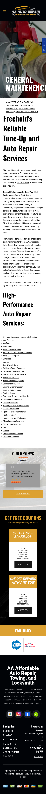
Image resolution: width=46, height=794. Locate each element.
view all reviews (23, 493)
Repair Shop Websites (31, 771)
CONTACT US (10, 748)
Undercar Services (11, 437)
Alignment (7, 346)
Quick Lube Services (12, 424)
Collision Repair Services (14, 368)
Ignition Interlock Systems (14, 412)
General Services (10, 402)
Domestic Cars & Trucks (13, 371)
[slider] (23, 457)
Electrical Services (11, 377)
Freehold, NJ (25, 471)
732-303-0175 (23, 183)
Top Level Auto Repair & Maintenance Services (20, 108)
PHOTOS (7, 735)
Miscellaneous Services (13, 421)
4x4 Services (8, 340)
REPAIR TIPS (9, 743)
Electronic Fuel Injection (13, 380)
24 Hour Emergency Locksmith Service (20, 337)
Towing (6, 430)
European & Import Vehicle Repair (17, 396)
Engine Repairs (9, 393)
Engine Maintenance (12, 390)
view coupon (23, 564)
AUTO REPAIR (10, 739)
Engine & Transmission (13, 387)
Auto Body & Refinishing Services (17, 352)
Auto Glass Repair (11, 356)
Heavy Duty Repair (11, 409)
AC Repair (7, 343)
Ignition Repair (9, 415)
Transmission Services (13, 434)
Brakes (6, 362)
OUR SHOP (8, 731)
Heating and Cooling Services (16, 405)
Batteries (7, 359)
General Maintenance (12, 399)
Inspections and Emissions (14, 418)
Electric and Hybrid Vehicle (14, 374)
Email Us (38, 757)
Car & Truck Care (10, 365)
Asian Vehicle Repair (12, 349)
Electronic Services (11, 384)
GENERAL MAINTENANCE (27, 111)
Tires (5, 427)
